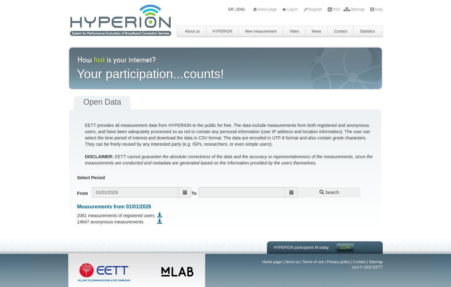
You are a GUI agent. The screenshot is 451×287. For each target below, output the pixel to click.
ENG (241, 9)
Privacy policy (338, 262)
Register (315, 9)
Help (379, 9)
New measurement (261, 31)
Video (294, 31)
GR (231, 9)
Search (329, 192)
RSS (337, 9)
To (193, 193)
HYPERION (222, 31)
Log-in (293, 9)
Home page (267, 9)
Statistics (367, 31)
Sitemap (358, 9)
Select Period (91, 177)
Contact (340, 31)
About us (192, 31)
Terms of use (313, 262)
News (316, 31)
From (82, 193)
